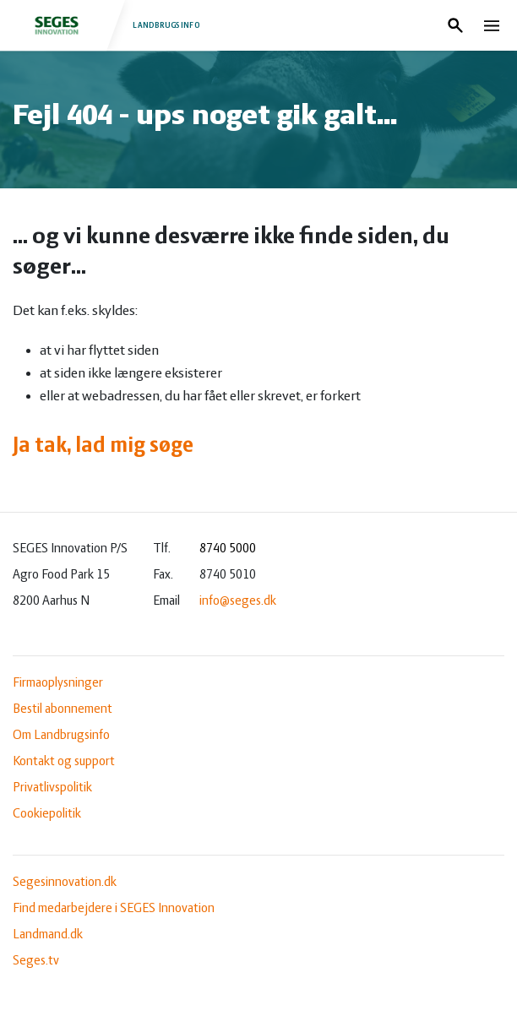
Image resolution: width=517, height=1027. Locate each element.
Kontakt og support (64, 762)
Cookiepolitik (47, 814)
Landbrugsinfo (108, 25)
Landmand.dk (48, 935)
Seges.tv (36, 961)
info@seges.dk (237, 601)
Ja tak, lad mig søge (103, 446)
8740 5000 (227, 549)
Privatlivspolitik (52, 788)
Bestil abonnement (62, 709)
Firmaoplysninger (58, 683)
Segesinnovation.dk (65, 882)
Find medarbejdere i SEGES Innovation (114, 909)
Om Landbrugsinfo (61, 735)
